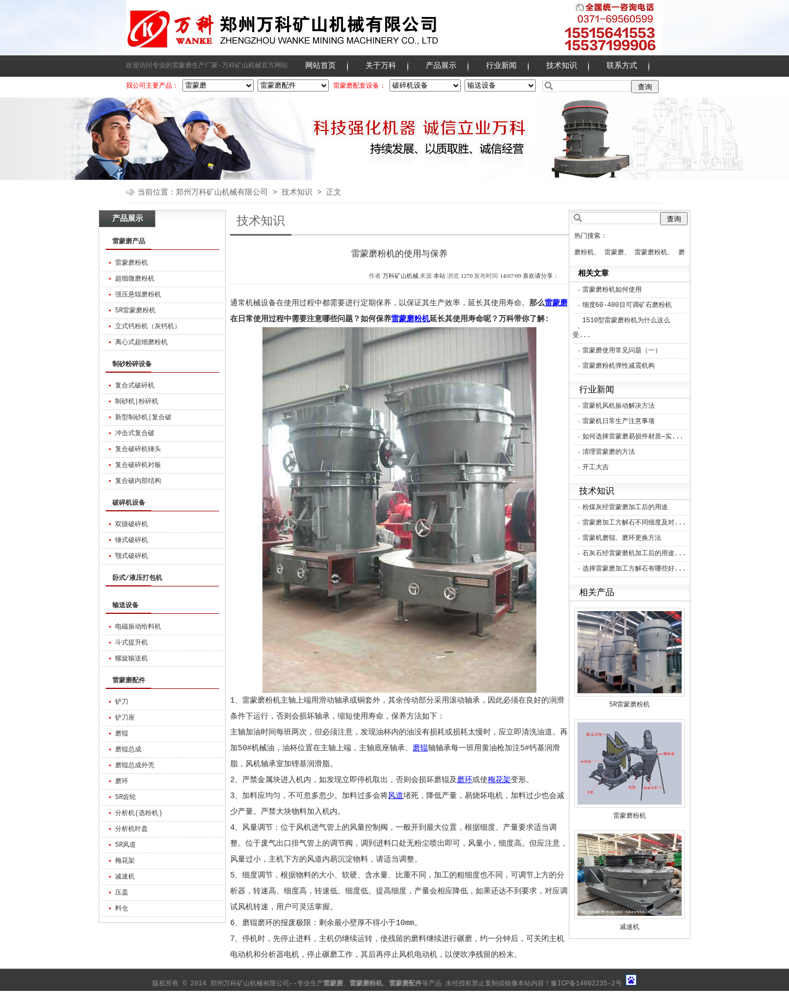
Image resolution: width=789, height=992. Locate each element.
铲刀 (121, 702)
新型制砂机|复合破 (143, 417)
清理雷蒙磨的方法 (608, 452)
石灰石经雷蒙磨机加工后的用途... (634, 553)
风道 (395, 795)
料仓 (121, 909)
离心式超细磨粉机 (141, 342)
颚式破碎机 (131, 556)
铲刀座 (125, 718)
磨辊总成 (128, 750)
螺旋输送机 (131, 659)
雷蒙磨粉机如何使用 (612, 290)
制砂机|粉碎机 (136, 402)
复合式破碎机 (135, 386)
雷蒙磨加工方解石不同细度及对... (634, 523)
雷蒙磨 (556, 303)
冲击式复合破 (135, 433)
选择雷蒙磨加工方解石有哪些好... (634, 569)
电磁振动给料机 (138, 627)
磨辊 (121, 734)
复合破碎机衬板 (138, 465)
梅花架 (125, 861)
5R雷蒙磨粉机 (135, 311)
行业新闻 (501, 65)
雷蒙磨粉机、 (654, 252)
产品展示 (441, 65)
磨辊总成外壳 (135, 765)
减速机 (125, 877)
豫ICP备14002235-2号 (586, 984)
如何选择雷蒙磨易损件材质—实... (633, 437)
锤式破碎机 (131, 540)
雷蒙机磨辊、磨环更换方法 (621, 538)
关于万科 (380, 65)
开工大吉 (595, 467)
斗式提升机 (131, 643)
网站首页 (320, 65)
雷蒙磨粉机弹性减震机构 (618, 366)
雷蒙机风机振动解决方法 (618, 406)
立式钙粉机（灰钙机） (148, 326)
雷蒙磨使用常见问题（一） (621, 351)
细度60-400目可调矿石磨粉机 (627, 305)
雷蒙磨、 (617, 252)
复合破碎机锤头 (138, 449)
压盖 (121, 893)
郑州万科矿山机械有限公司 (222, 192)
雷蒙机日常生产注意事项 (618, 421)
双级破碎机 (131, 524)
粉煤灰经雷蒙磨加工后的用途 (625, 507)
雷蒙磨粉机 (131, 263)
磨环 (121, 781)
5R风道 (125, 845)
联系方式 (622, 65)
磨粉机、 (587, 252)
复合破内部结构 (138, 481)
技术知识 (561, 65)
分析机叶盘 (131, 829)
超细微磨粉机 (135, 279)
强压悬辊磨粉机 (138, 295)
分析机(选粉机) (138, 813)
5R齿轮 (125, 797)
